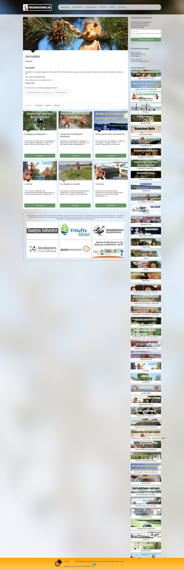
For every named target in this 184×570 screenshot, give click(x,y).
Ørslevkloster (146, 551)
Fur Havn (145, 213)
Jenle (146, 258)
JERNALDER (29, 83)
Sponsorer (122, 7)
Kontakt (112, 7)
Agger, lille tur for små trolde (146, 89)
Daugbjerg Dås (146, 146)
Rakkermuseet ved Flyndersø (146, 427)
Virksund (99, 184)
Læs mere (39, 156)
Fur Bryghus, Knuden (70, 184)
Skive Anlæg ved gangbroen (146, 449)
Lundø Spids (146, 393)
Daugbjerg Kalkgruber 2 (35, 134)
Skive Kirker (146, 483)
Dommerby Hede (146, 179)
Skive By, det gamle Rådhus (146, 461)
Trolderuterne (77, 7)
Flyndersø (146, 191)
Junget (145, 269)
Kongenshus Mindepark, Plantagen (146, 314)
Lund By (28, 184)
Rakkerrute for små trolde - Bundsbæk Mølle (146, 438)
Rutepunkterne (91, 7)
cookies (72, 561)
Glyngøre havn (146, 224)
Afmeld (133, 43)
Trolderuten (39, 105)
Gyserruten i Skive (146, 236)
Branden (146, 112)
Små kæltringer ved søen (146, 494)
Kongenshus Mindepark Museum (145, 292)
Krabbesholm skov (146, 326)
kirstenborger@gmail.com (140, 61)
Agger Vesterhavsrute (146, 78)
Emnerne (103, 7)
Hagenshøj (146, 247)
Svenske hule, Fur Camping (146, 506)
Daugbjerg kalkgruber (146, 157)
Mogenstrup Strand (146, 405)
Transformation (60, 92)
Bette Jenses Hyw (146, 101)
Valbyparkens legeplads (146, 528)
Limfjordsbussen (146, 359)
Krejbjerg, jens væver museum (146, 348)
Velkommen (64, 7)
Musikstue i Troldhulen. (146, 416)
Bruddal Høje (146, 123)
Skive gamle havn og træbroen (110, 134)
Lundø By (146, 382)
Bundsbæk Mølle (145, 134)
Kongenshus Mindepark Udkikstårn (146, 303)
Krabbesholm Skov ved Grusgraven (39, 92)
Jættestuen (146, 281)
